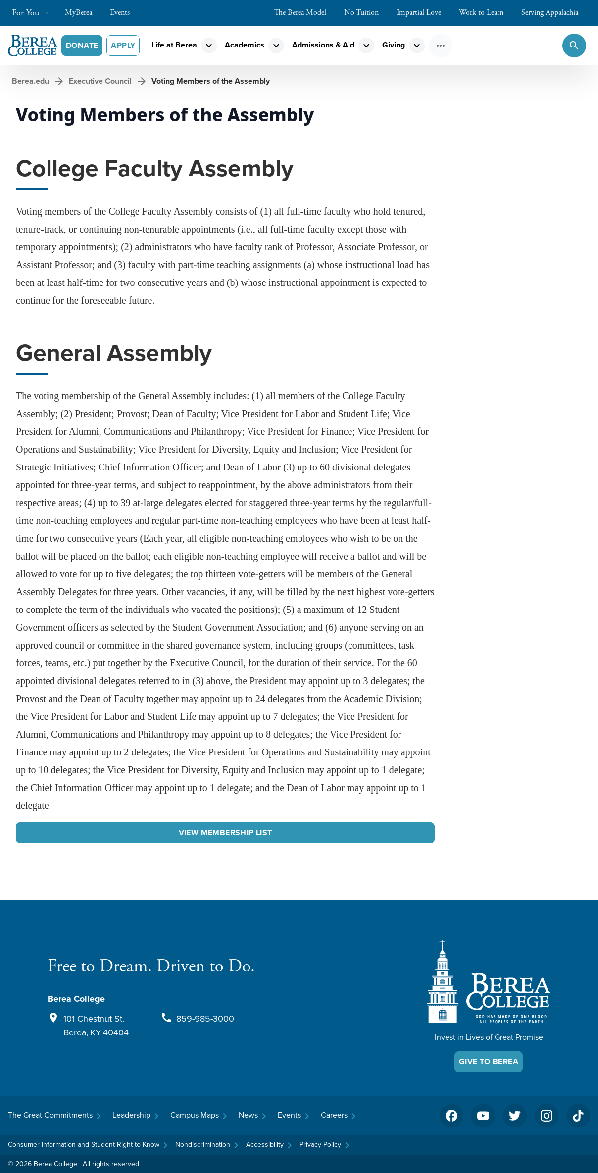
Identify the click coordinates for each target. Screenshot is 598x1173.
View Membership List (225, 832)
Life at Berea (174, 44)
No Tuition (366, 12)
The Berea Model (305, 12)
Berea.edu (30, 81)
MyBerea (83, 12)
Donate (82, 45)
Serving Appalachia (554, 12)
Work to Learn (486, 12)
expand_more (209, 45)
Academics (244, 44)
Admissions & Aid (323, 44)
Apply (123, 45)
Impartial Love (424, 12)
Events (125, 12)
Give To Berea (488, 1061)
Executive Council (100, 81)
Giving (393, 44)
